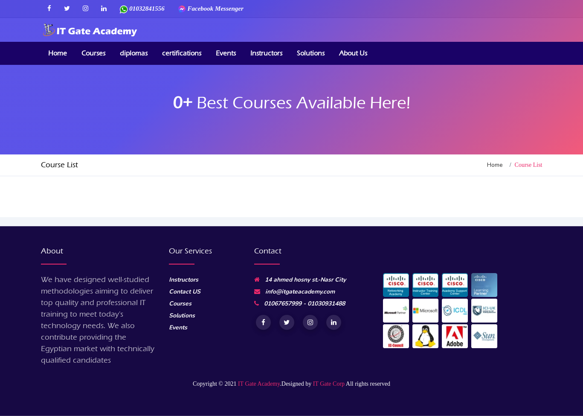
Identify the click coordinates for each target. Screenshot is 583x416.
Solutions (311, 53)
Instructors (266, 53)
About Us (353, 53)
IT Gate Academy (259, 384)
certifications (181, 53)
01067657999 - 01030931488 (299, 304)
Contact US (184, 292)
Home (57, 53)
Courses (93, 53)
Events (226, 53)
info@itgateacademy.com (294, 292)
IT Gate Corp (329, 384)
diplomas (134, 53)
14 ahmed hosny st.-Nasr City (300, 280)
